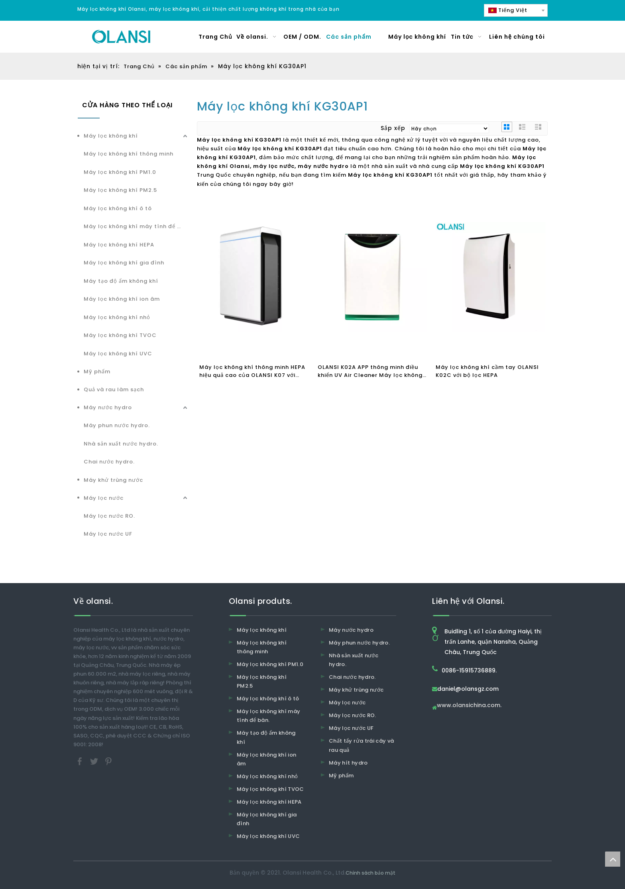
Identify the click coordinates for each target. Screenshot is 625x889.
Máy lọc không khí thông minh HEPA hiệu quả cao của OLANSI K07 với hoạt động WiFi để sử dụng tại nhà (252, 371)
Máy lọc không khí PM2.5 (120, 190)
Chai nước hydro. (109, 461)
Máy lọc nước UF (108, 534)
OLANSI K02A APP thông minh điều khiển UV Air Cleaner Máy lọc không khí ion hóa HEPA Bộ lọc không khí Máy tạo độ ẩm (370, 371)
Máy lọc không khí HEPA (119, 244)
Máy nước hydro (108, 407)
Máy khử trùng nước (113, 480)
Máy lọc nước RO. (109, 516)
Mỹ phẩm (97, 371)
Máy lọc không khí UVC (118, 353)
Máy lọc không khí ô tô (118, 208)
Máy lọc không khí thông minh (128, 154)
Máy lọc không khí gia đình (124, 262)
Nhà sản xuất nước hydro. (121, 443)
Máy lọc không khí (111, 136)
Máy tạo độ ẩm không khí (121, 281)
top (612, 859)
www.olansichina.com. (469, 705)
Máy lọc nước (104, 498)
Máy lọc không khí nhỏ (117, 317)
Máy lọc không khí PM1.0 (120, 172)
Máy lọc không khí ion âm (122, 299)
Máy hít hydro (348, 763)
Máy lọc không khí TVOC (120, 335)
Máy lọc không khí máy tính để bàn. (136, 226)
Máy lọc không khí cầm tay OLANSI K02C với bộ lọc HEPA (487, 371)
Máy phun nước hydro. (117, 425)
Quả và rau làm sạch (114, 389)
